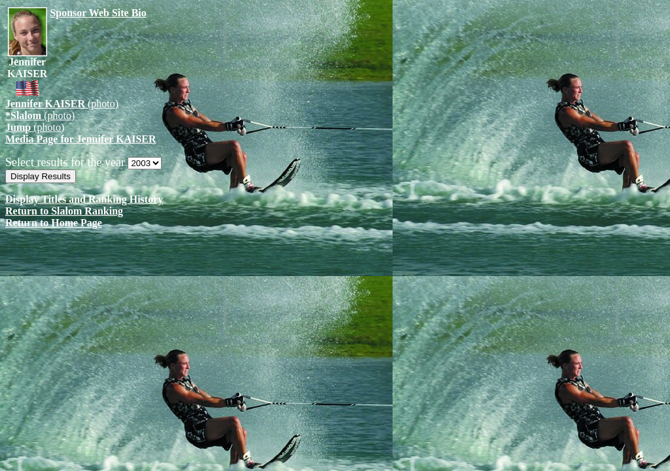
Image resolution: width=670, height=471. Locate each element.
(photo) (61, 103)
